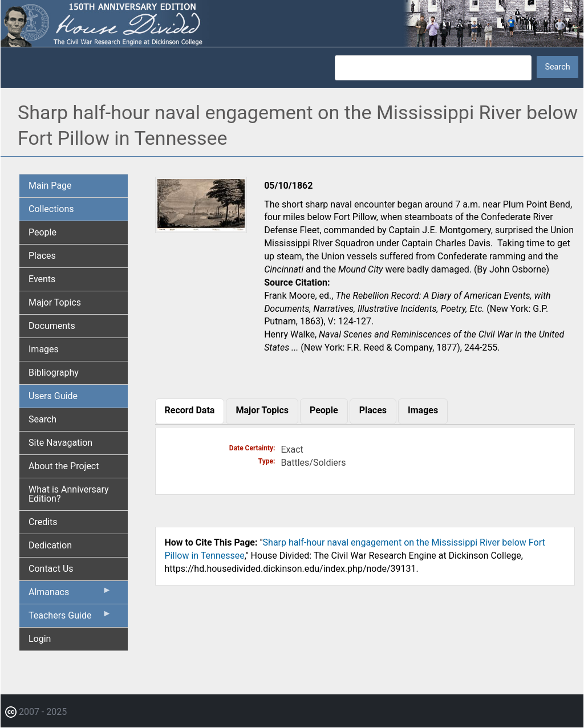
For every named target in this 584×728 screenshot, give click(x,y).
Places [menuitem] (42, 255)
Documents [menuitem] (52, 325)
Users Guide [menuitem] (53, 396)
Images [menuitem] (44, 349)
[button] (201, 229)
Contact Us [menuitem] (51, 568)
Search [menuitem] (42, 419)
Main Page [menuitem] (50, 185)
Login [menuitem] (40, 638)
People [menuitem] (42, 232)
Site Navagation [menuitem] (60, 442)
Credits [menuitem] (43, 521)
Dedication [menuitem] (50, 545)
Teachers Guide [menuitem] (70, 618)
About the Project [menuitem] (64, 466)
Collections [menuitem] (51, 209)
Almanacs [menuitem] (70, 594)
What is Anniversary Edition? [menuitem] (69, 494)
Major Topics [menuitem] (55, 302)
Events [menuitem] (42, 279)
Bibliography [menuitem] (54, 372)
